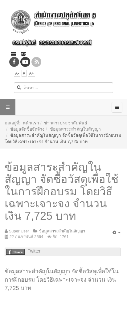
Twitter (34, 251)
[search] (63, 87)
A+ (31, 73)
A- (17, 73)
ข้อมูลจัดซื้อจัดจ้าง (27, 129)
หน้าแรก (31, 122)
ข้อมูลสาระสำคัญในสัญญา (75, 129)
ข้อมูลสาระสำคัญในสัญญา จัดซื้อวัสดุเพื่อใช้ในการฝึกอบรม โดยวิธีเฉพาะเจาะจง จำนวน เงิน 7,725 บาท (61, 191)
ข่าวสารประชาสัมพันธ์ (65, 122)
